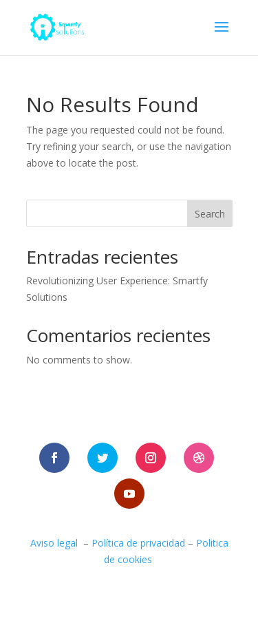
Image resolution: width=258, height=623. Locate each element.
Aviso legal (54, 542)
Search (210, 213)
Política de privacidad (138, 542)
